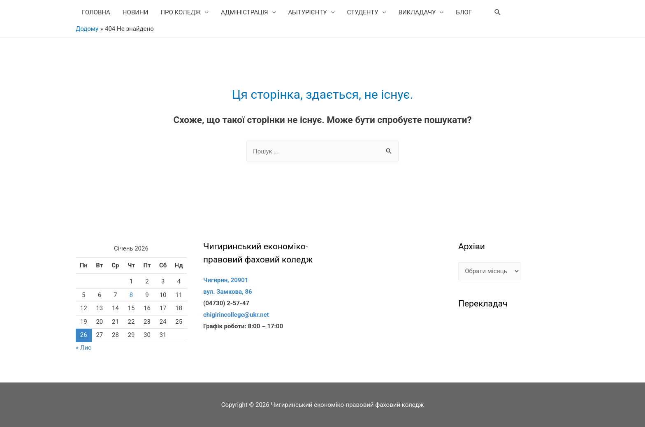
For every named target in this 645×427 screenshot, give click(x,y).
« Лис (83, 347)
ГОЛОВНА (96, 12)
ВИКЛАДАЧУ (417, 12)
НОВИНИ (135, 12)
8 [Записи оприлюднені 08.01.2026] (131, 295)
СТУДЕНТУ (362, 12)
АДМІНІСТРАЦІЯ (244, 12)
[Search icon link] (498, 12)
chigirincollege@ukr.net (236, 314)
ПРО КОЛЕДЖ (180, 12)
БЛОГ (464, 12)
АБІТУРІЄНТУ (307, 12)
